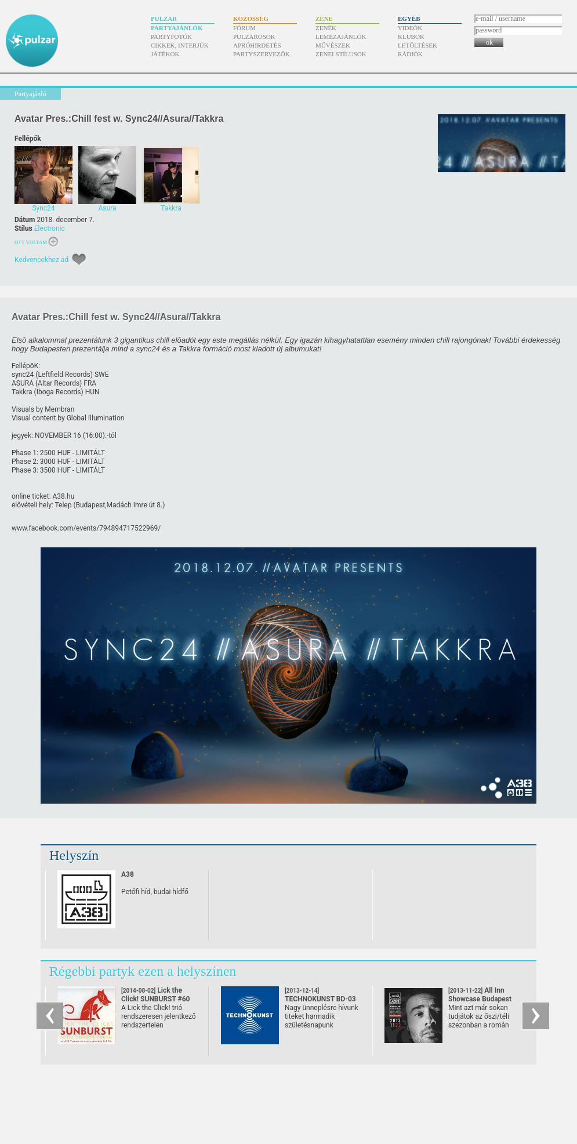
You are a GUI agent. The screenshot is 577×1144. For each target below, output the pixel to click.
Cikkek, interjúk (180, 45)
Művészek (332, 45)
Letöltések (417, 45)
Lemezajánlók (340, 36)
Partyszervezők (261, 53)
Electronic (49, 228)
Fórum (244, 27)
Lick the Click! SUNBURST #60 (155, 999)
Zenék (325, 27)
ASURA (23, 383)
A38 (127, 874)
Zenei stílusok (340, 53)
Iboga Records (59, 392)
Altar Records (58, 383)
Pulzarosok (254, 36)
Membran (59, 409)
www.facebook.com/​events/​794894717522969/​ (86, 528)
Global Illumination (96, 418)
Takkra (22, 392)
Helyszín (74, 855)
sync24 (23, 375)
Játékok (165, 53)
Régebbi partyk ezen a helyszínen (143, 971)
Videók (410, 27)
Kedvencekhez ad (41, 260)
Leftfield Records (64, 375)
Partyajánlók (176, 27)
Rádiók (410, 53)
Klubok (411, 36)
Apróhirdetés (257, 45)
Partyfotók (171, 36)
